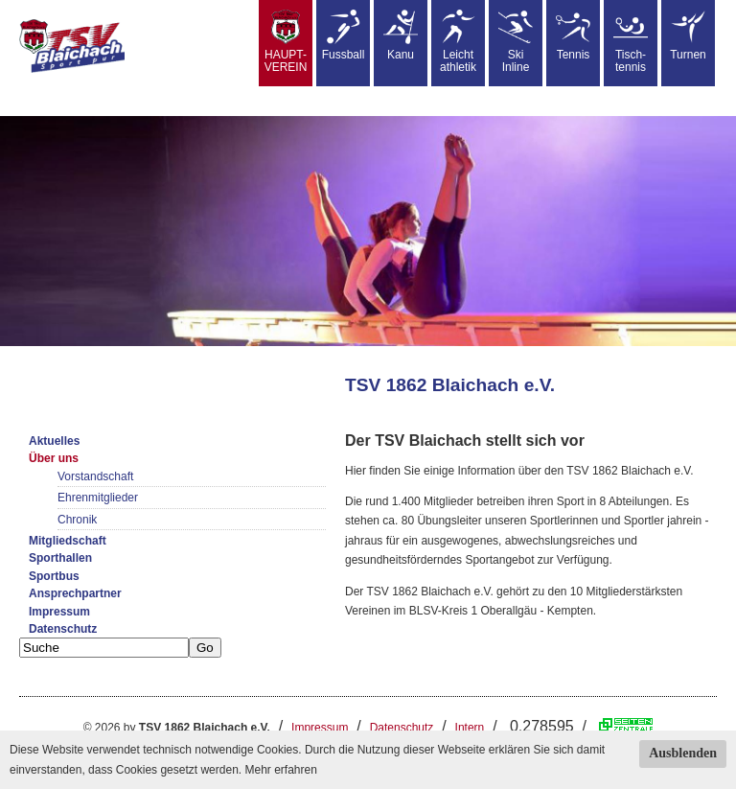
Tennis (573, 35)
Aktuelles (54, 441)
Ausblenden (683, 753)
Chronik (77, 519)
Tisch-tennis (630, 42)
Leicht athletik (458, 42)
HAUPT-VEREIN (286, 42)
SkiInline (515, 42)
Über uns (54, 458)
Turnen (688, 35)
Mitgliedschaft (67, 540)
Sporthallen (60, 558)
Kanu (400, 35)
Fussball (343, 35)
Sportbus (54, 576)
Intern (470, 727)
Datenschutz (63, 629)
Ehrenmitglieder (98, 497)
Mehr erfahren (280, 770)
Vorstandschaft (95, 476)
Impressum (59, 611)
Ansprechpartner (75, 593)
